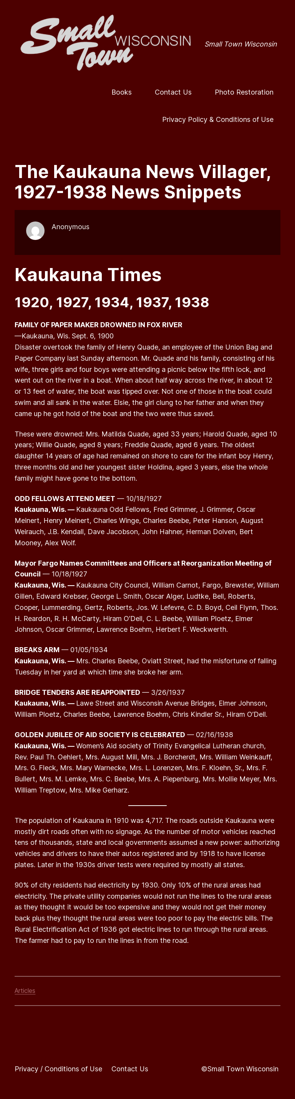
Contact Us (173, 92)
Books (121, 92)
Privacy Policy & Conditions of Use (217, 119)
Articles (25, 990)
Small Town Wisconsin (240, 44)
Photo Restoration (244, 92)
